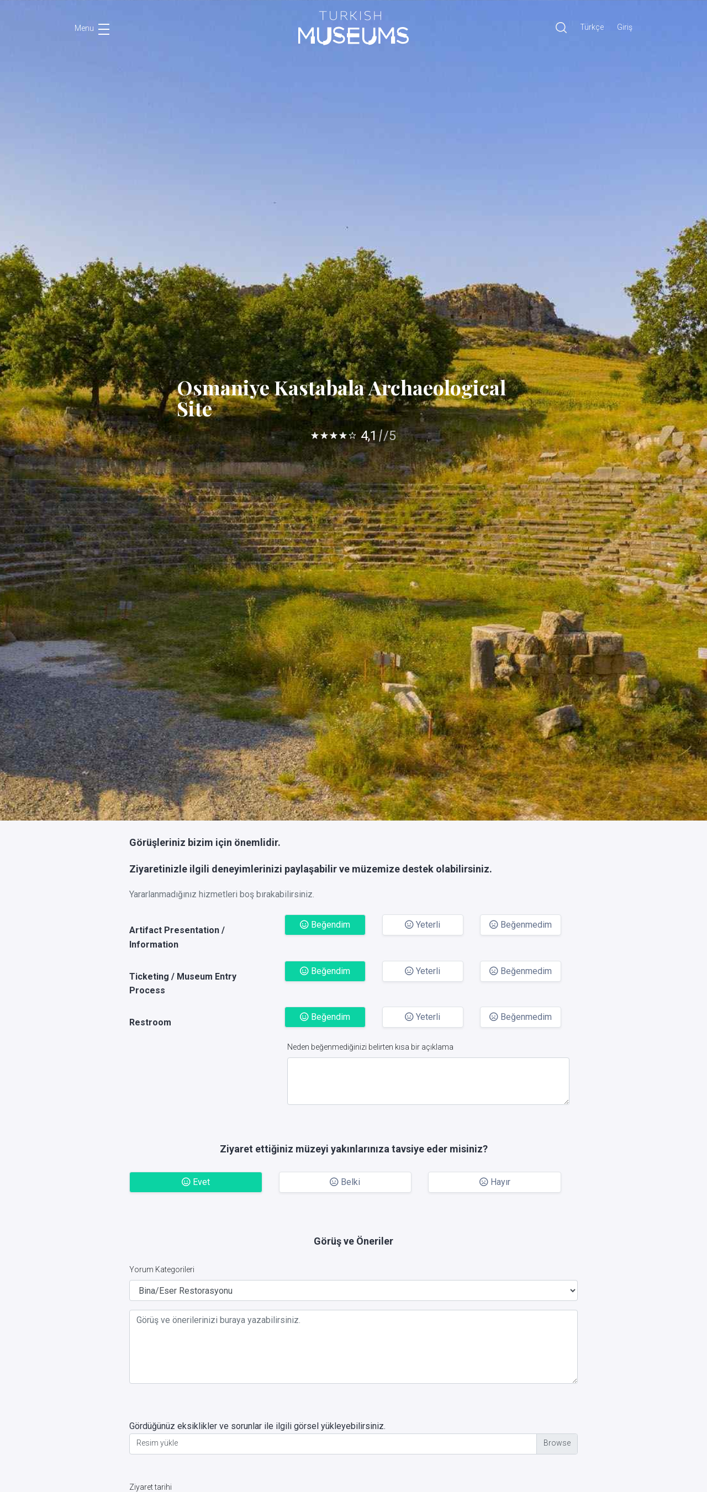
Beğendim (325, 924)
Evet (196, 1182)
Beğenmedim (520, 924)
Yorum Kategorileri (161, 1269)
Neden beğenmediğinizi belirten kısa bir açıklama (370, 1047)
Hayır (494, 1182)
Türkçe (592, 27)
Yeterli (422, 924)
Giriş (624, 27)
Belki (345, 1182)
